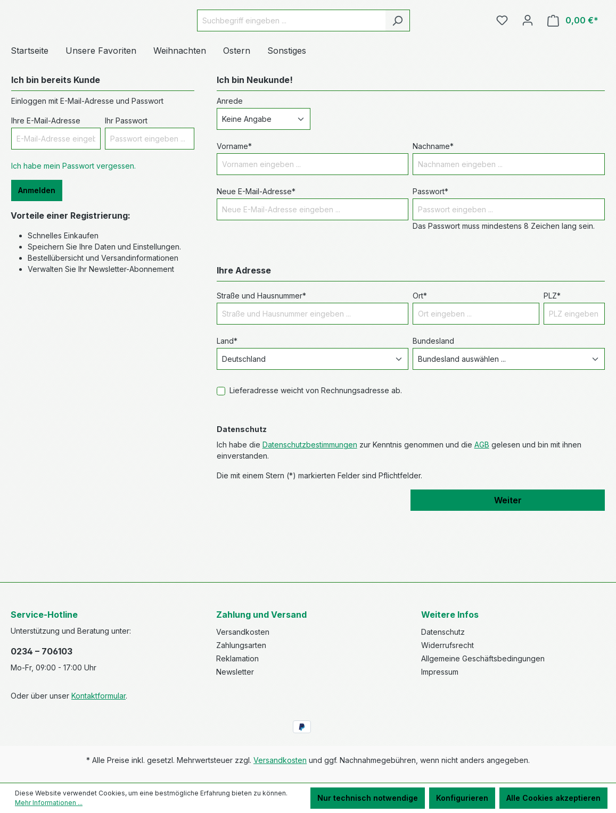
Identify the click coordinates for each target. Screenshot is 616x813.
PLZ (552, 355)
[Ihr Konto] (527, 50)
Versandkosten (242, 631)
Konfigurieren (462, 797)
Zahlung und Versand (261, 614)
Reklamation (237, 658)
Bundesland (433, 400)
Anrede (230, 160)
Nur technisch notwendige (367, 797)
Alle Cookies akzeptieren (553, 797)
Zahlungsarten (241, 645)
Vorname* (234, 206)
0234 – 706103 (41, 651)
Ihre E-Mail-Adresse (45, 180)
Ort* (420, 355)
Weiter (508, 560)
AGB (481, 504)
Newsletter (235, 671)
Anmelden (36, 250)
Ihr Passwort (126, 180)
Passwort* (430, 251)
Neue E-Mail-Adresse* (256, 251)
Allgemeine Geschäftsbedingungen (483, 658)
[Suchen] (424, 50)
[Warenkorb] (572, 50)
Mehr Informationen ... (49, 803)
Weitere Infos (450, 614)
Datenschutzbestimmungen (309, 504)
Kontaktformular (98, 695)
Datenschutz (443, 631)
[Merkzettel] (502, 50)
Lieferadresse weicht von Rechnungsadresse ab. (315, 450)
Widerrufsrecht (447, 645)
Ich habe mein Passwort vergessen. (73, 225)
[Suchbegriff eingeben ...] (318, 50)
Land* (227, 400)
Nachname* (433, 206)
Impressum (439, 671)
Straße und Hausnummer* (261, 355)
